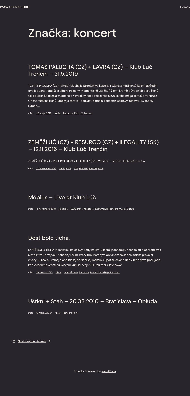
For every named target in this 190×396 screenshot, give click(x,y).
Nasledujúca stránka (34, 341)
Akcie (57, 113)
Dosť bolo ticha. (49, 238)
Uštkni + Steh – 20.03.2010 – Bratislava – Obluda (92, 301)
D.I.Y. (73, 208)
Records (63, 208)
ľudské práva (106, 272)
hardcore (68, 113)
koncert (88, 113)
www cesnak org (14, 7)
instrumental (102, 208)
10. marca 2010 (44, 272)
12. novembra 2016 (46, 168)
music (122, 208)
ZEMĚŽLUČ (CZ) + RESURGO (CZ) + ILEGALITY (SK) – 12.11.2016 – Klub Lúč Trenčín (93, 145)
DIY (76, 168)
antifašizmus (71, 272)
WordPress (109, 371)
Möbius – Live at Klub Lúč (62, 197)
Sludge (130, 208)
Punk (68, 168)
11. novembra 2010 (46, 208)
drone (79, 208)
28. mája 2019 (43, 113)
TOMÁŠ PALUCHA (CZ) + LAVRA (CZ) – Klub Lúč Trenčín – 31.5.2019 (90, 70)
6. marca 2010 (44, 312)
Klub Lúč (78, 113)
